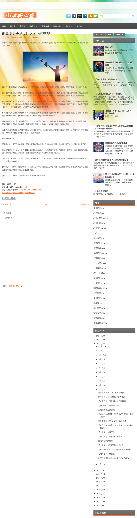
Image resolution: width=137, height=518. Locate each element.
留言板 (79, 26)
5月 (100, 377)
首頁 (4, 26)
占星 (95, 233)
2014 (98, 497)
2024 (98, 336)
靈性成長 (22, 38)
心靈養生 (97, 228)
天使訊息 (97, 208)
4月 (100, 381)
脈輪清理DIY (110, 47)
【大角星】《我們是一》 (108, 432)
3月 (100, 385)
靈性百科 (45, 26)
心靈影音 (97, 223)
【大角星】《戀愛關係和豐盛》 (111, 445)
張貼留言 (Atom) (15, 286)
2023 (98, 340)
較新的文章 (7, 204)
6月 (100, 372)
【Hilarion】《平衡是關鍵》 (109, 405)
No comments (33, 38)
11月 (101, 351)
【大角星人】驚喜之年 (107, 454)
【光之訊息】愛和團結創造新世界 (112, 401)
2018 (98, 482)
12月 (101, 346)
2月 (100, 390)
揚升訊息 (14, 38)
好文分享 (97, 263)
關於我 (13, 26)
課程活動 (68, 26)
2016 (98, 490)
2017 (98, 486)
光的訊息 (97, 253)
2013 (98, 501)
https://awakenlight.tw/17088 (31, 190)
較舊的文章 (85, 204)
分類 (109, 35)
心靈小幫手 (98, 218)
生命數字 (97, 238)
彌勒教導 (97, 313)
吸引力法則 (98, 273)
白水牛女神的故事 (105, 441)
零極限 (96, 303)
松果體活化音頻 (101, 191)
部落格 (23, 26)
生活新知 (97, 243)
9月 (100, 359)
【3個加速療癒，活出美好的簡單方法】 (114, 449)
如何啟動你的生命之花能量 (116, 143)
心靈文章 (33, 26)
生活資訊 (97, 248)
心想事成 (97, 213)
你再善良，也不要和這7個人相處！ (112, 397)
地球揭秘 (97, 258)
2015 (98, 493)
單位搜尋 (57, 26)
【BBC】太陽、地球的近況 (106, 79)
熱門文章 (99, 35)
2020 (98, 474)
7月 (100, 368)
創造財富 (97, 293)
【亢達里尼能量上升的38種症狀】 (109, 94)
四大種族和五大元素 (106, 410)
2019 (98, 478)
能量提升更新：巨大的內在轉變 (26, 33)
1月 (100, 464)
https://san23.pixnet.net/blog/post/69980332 (18, 193)
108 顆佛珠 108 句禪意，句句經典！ (113, 421)
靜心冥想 (97, 308)
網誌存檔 (119, 35)
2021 (98, 470)
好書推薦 (97, 268)
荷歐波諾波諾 (99, 288)
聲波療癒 (97, 318)
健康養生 (97, 283)
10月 (101, 355)
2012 (98, 505)
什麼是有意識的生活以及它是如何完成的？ (115, 458)
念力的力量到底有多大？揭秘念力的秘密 (111, 160)
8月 (100, 364)
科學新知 (97, 278)
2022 (98, 344)
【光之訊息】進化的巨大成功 (110, 436)
